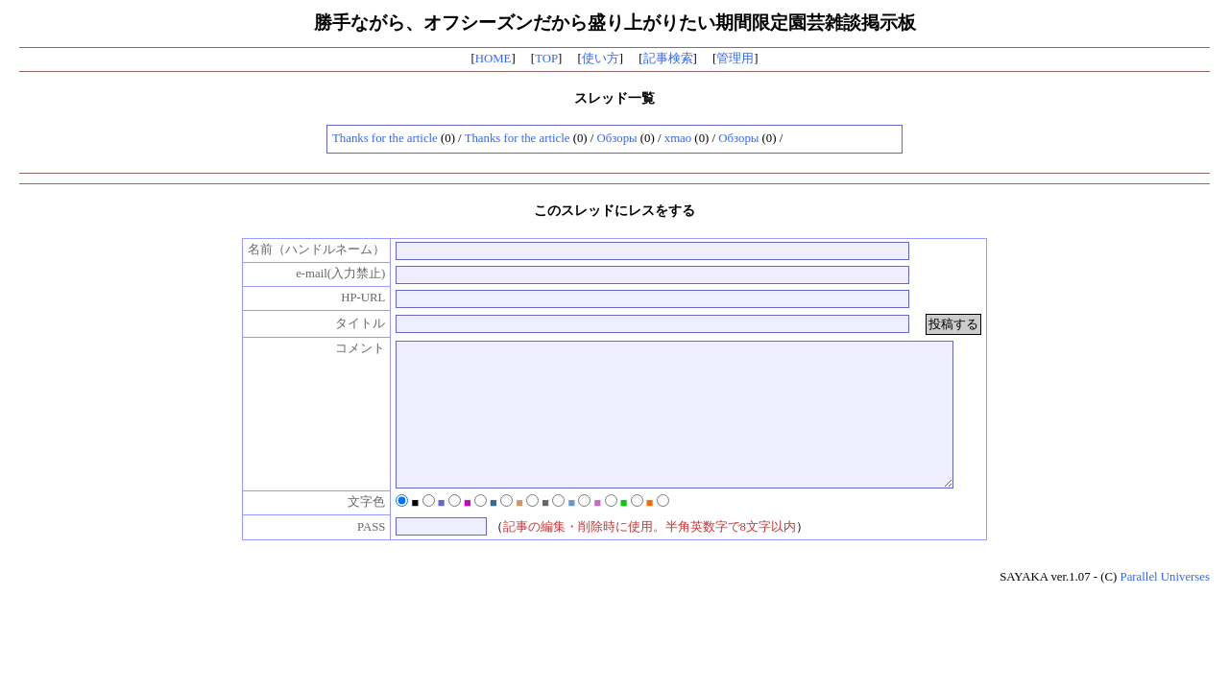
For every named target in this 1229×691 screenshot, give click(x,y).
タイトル (341, 323)
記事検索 (668, 58)
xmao (677, 138)
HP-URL (343, 297)
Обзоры (617, 138)
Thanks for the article (385, 138)
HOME (493, 58)
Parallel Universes (1165, 605)
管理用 (735, 58)
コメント (341, 348)
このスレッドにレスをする (614, 210)
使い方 (600, 58)
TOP (546, 58)
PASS (351, 555)
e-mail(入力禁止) (320, 273)
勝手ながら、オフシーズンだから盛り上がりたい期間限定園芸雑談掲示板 (615, 22)
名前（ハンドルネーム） (297, 249)
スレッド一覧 (614, 98)
